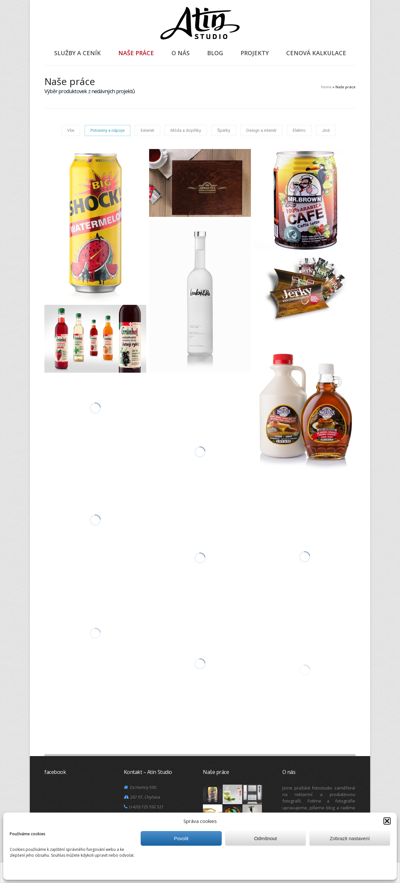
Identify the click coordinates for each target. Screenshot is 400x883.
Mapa (133, 826)
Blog (215, 53)
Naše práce (136, 53)
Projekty (255, 53)
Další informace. (230, 873)
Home (326, 86)
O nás (180, 53)
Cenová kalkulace (316, 53)
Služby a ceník (77, 53)
